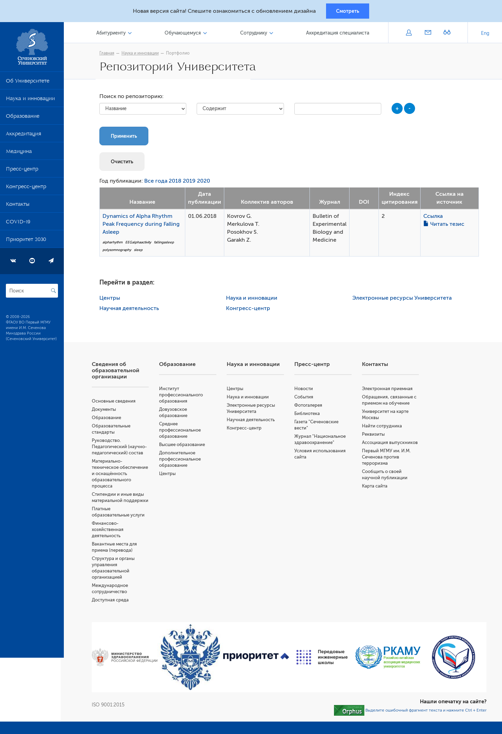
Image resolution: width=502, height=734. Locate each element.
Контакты (17, 206)
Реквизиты (374, 435)
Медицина (19, 153)
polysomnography (118, 251)
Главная (108, 54)
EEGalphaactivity (140, 243)
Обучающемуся (185, 34)
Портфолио (179, 54)
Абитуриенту (113, 34)
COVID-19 (18, 224)
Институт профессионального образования (184, 396)
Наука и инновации (30, 101)
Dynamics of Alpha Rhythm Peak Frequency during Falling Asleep (142, 225)
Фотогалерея (310, 406)
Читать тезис (445, 225)
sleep (140, 251)
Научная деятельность (131, 310)
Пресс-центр (22, 171)
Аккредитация (23, 136)
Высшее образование (185, 445)
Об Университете (27, 83)
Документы (107, 410)
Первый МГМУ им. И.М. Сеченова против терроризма (387, 458)
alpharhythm (114, 243)
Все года (157, 183)
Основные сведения (117, 402)
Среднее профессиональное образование (183, 431)
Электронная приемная (388, 390)
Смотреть (347, 11)
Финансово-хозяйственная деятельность (111, 531)
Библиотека (308, 414)
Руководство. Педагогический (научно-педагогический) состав (122, 448)
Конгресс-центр (26, 189)
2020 (205, 183)
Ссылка (434, 217)
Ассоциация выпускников (391, 443)
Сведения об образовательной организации (118, 372)
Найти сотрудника (383, 427)
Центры (111, 299)
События (305, 398)
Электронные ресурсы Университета (403, 299)
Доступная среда (113, 601)
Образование (22, 118)
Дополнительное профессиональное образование (183, 460)
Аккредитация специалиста (338, 34)
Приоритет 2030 (26, 242)
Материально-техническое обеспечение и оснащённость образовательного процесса (123, 475)
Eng (485, 34)
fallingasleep (166, 243)
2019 (191, 183)
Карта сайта (375, 487)
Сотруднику (254, 34)
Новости (305, 390)
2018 (176, 183)
